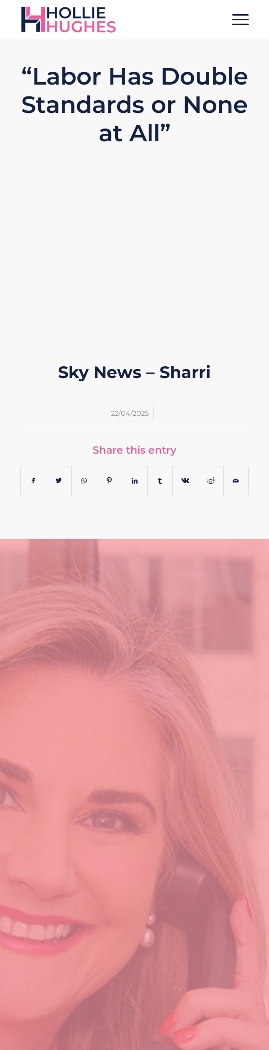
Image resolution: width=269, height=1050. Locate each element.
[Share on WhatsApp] (84, 480)
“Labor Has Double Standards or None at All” (134, 104)
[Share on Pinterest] (109, 480)
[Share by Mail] (236, 480)
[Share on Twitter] (58, 480)
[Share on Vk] (185, 480)
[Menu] (236, 19)
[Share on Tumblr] (160, 480)
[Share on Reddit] (210, 480)
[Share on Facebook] (33, 480)
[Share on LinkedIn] (134, 480)
